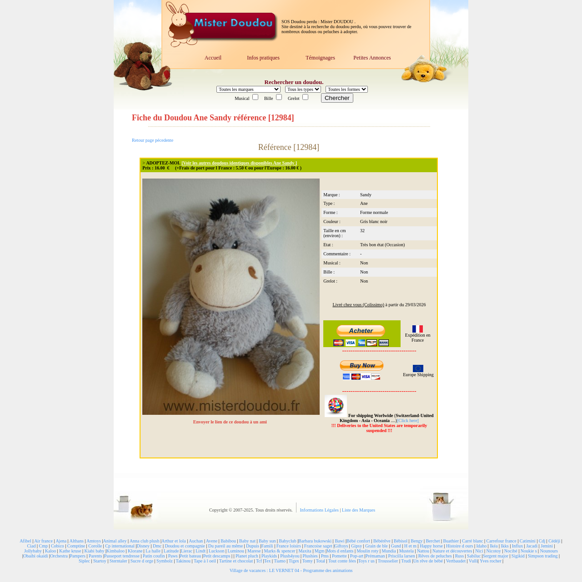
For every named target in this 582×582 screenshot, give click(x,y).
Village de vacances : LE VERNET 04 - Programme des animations (291, 570)
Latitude (171, 550)
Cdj (542, 540)
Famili (267, 545)
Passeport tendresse (122, 555)
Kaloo (50, 550)
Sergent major (495, 555)
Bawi (339, 540)
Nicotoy (494, 550)
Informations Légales (320, 509)
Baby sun (267, 540)
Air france (43, 540)
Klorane (135, 550)
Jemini (547, 545)
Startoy (99, 560)
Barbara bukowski (314, 540)
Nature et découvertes (452, 550)
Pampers (77, 555)
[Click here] (408, 420)
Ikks (505, 545)
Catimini (528, 540)
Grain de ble (376, 545)
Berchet (433, 540)
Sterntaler (118, 560)
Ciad (31, 545)
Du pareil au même (225, 545)
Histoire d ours (459, 545)
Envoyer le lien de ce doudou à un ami (230, 421)
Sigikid (518, 555)
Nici (479, 550)
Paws (173, 555)
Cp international (120, 545)
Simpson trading (543, 555)
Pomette (339, 555)
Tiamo (280, 560)
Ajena (60, 540)
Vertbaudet (456, 560)
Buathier (451, 540)
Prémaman (375, 555)
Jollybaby (33, 550)
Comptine (76, 545)
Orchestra (59, 555)
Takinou (183, 560)
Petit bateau (190, 555)
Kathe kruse (70, 550)
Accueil (213, 58)
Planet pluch (247, 555)
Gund (396, 545)
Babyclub (287, 540)
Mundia (389, 550)
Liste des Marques (358, 509)
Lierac (187, 550)
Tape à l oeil (205, 560)
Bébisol (401, 540)
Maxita (304, 550)
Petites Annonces (372, 58)
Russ (459, 555)
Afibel (25, 540)
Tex (267, 560)
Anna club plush (145, 540)
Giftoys (341, 545)
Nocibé (510, 550)
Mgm (320, 550)
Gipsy (356, 545)
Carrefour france (501, 540)
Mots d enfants (339, 550)
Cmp (43, 545)
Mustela (406, 550)
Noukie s (529, 550)
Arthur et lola (173, 540)
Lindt (201, 550)
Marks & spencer (280, 550)
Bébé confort (358, 540)
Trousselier (388, 560)
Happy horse (431, 545)
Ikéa (493, 545)
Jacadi (531, 545)
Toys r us (366, 560)
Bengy (416, 540)
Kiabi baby (94, 550)
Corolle (95, 545)
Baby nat (247, 540)
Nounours (549, 550)
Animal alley (114, 540)
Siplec (84, 560)
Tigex (294, 560)
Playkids (269, 555)
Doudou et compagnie (185, 545)
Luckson (216, 550)
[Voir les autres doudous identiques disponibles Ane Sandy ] (239, 162)
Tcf (259, 560)
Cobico (57, 545)
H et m (410, 545)
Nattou (423, 550)
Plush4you (289, 555)
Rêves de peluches (435, 555)
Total (320, 560)
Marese (254, 550)
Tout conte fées (342, 560)
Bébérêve (382, 540)
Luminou (235, 550)
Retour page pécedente (152, 140)
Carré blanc (472, 540)
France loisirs (288, 545)
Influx (517, 545)
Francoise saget (318, 545)
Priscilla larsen (401, 555)
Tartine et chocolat (236, 560)
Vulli (473, 560)
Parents (95, 555)
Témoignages (320, 58)
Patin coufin (154, 555)
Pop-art (356, 555)
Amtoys (93, 540)
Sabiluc (474, 555)
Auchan (196, 540)
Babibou (228, 540)
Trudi (406, 560)
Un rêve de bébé (428, 560)
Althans (77, 540)
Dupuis (252, 545)
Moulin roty (367, 550)
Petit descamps (217, 555)
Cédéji (554, 540)
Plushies (309, 555)
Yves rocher (491, 560)
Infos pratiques (263, 58)
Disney (143, 545)
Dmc (157, 545)
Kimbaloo (115, 550)
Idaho (481, 545)
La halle (153, 550)
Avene (211, 540)
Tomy (307, 560)
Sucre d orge (141, 560)
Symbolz (164, 560)
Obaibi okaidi (35, 555)
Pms (325, 555)
